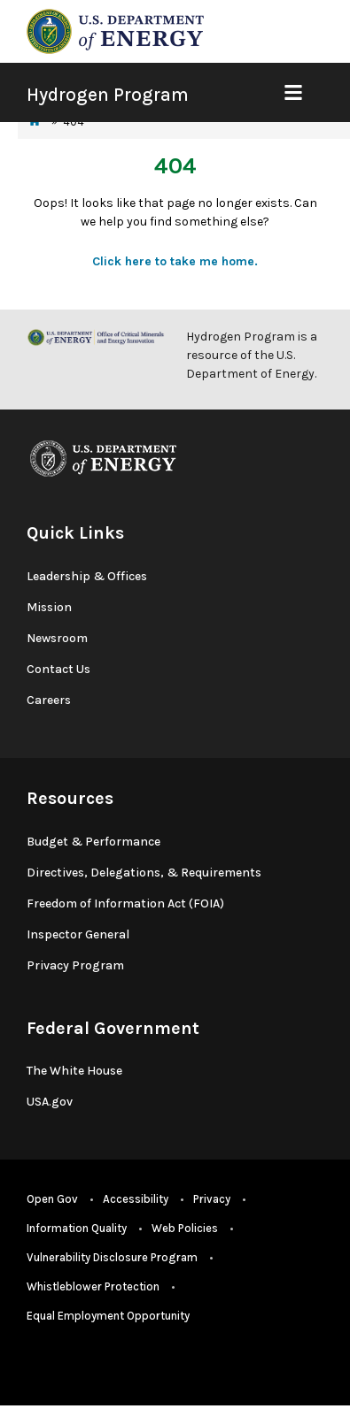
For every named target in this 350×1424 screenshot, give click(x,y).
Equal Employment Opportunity (108, 1315)
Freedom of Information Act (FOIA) (125, 903)
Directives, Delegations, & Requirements (144, 872)
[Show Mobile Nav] (293, 92)
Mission (49, 607)
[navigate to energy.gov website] (115, 30)
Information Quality (77, 1228)
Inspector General (78, 934)
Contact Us (58, 669)
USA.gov (50, 1101)
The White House (74, 1070)
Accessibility (135, 1199)
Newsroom (57, 638)
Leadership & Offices (87, 576)
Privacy (211, 1199)
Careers (49, 700)
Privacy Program (75, 965)
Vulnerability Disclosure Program (112, 1257)
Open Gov (52, 1199)
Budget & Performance (93, 841)
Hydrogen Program (108, 94)
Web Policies (185, 1228)
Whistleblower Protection (93, 1286)
